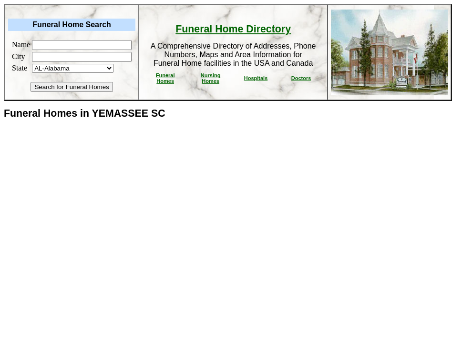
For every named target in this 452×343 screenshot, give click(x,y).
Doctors (301, 78)
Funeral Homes (165, 78)
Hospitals (256, 78)
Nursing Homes (211, 78)
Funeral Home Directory (233, 29)
